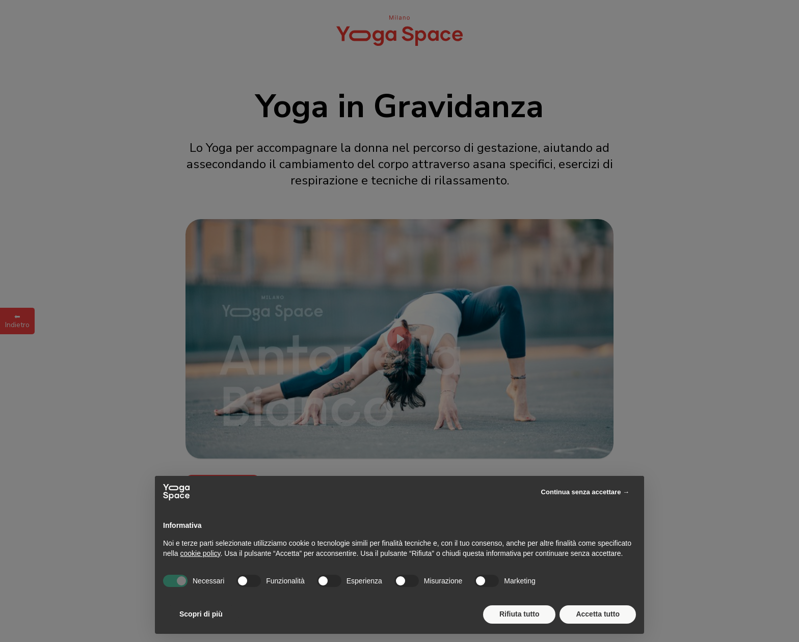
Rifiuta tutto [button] (519, 614)
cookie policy (200, 553)
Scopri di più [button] (201, 614)
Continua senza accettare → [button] (585, 492)
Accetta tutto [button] (598, 614)
